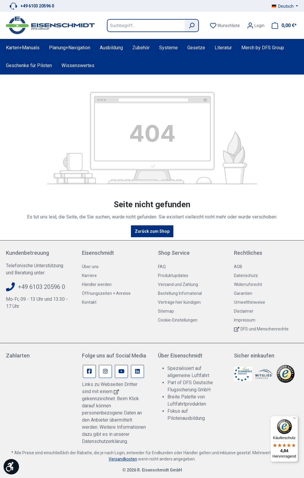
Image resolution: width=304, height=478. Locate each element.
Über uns (90, 266)
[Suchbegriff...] (146, 25)
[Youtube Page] (121, 371)
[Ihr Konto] (255, 25)
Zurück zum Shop (152, 231)
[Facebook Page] (89, 371)
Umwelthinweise (249, 302)
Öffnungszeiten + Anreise (106, 293)
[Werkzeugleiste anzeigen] (11, 466)
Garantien (243, 293)
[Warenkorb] (282, 25)
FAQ (162, 266)
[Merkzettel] (224, 25)
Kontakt (89, 302)
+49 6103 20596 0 (37, 6)
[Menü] (294, 419)
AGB (238, 266)
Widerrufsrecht (248, 284)
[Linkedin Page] (137, 371)
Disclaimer (244, 311)
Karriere (89, 275)
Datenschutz (246, 275)
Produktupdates (173, 275)
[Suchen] (192, 25)
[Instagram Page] (105, 371)
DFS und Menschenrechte (264, 329)
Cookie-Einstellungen (177, 320)
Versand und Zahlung (178, 284)
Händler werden (97, 284)
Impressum (244, 320)
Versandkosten (123, 459)
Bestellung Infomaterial (180, 293)
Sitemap (166, 311)
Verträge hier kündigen (179, 302)
